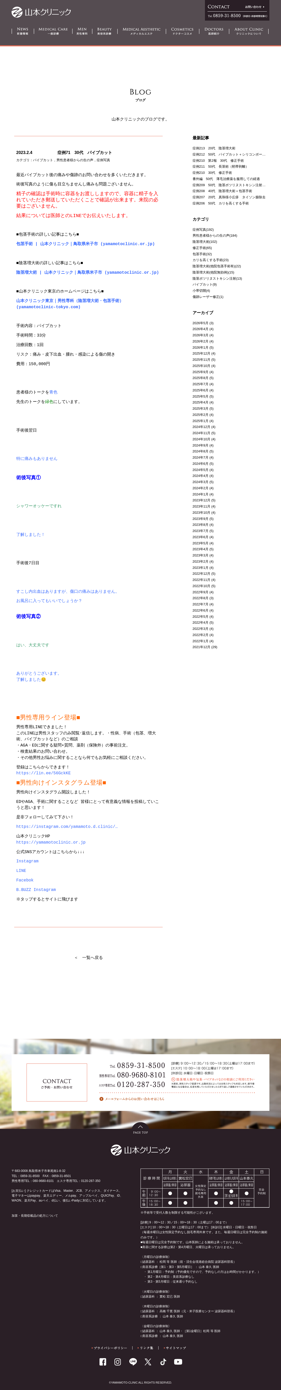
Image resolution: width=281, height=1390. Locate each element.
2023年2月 (201, 561)
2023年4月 (201, 549)
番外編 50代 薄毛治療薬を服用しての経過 (226, 179)
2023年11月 (201, 506)
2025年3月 (201, 408)
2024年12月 (201, 427)
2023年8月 (201, 525)
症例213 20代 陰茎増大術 (214, 148)
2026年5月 (201, 323)
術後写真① (28, 478)
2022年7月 (201, 604)
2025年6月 (201, 390)
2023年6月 (201, 537)
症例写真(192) (203, 229)
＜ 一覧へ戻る (88, 957)
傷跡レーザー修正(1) (208, 297)
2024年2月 (201, 488)
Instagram (27, 861)
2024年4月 (201, 476)
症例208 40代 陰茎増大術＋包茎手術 (222, 191)
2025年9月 (201, 372)
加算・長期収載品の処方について (35, 1215)
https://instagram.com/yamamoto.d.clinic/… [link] (67, 827)
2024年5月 (201, 470)
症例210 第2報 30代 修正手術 (218, 160)
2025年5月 (201, 396)
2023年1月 (201, 568)
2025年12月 (201, 353)
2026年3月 (201, 335)
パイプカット (43, 160)
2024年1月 (201, 494)
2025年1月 (201, 421)
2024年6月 (201, 464)
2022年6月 (201, 610)
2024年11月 (201, 433)
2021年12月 (201, 647)
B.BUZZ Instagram (36, 890)
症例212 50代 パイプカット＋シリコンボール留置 (232, 154)
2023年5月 (201, 543)
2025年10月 (201, 366)
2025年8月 (201, 378)
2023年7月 (201, 531)
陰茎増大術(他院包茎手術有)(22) (217, 266)
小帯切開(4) (201, 291)
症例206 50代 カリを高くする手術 (221, 203)
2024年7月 (201, 457)
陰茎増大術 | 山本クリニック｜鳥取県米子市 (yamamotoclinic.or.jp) (87, 273)
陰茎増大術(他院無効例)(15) (213, 272)
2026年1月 (201, 347)
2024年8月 (201, 451)
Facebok (25, 880)
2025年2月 (201, 415)
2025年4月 (201, 402)
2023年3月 (201, 555)
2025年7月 (201, 384)
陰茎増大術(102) (205, 242)
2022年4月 (201, 622)
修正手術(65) (202, 248)
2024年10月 (201, 439)
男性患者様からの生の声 (74, 160)
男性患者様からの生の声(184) (215, 235)
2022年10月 (201, 586)
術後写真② (28, 617)
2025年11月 (201, 360)
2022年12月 (201, 574)
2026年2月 (201, 341)
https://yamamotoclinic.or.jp (51, 842)
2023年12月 (201, 500)
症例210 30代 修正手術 (212, 173)
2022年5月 (201, 617)
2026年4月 (201, 329)
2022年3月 (201, 629)
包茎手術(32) (202, 254)
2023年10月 (201, 512)
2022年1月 (201, 641)
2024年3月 (201, 482)
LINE (21, 871)
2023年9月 (201, 519)
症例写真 (103, 160)
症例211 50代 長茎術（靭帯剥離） (221, 166)
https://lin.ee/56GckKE (43, 773)
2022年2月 (201, 635)
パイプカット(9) (205, 284)
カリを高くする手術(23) (211, 260)
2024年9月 (201, 445)
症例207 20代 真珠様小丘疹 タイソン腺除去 (229, 197)
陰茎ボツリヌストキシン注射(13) (217, 278)
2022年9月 (201, 592)
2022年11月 (201, 580)
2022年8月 (201, 598)
